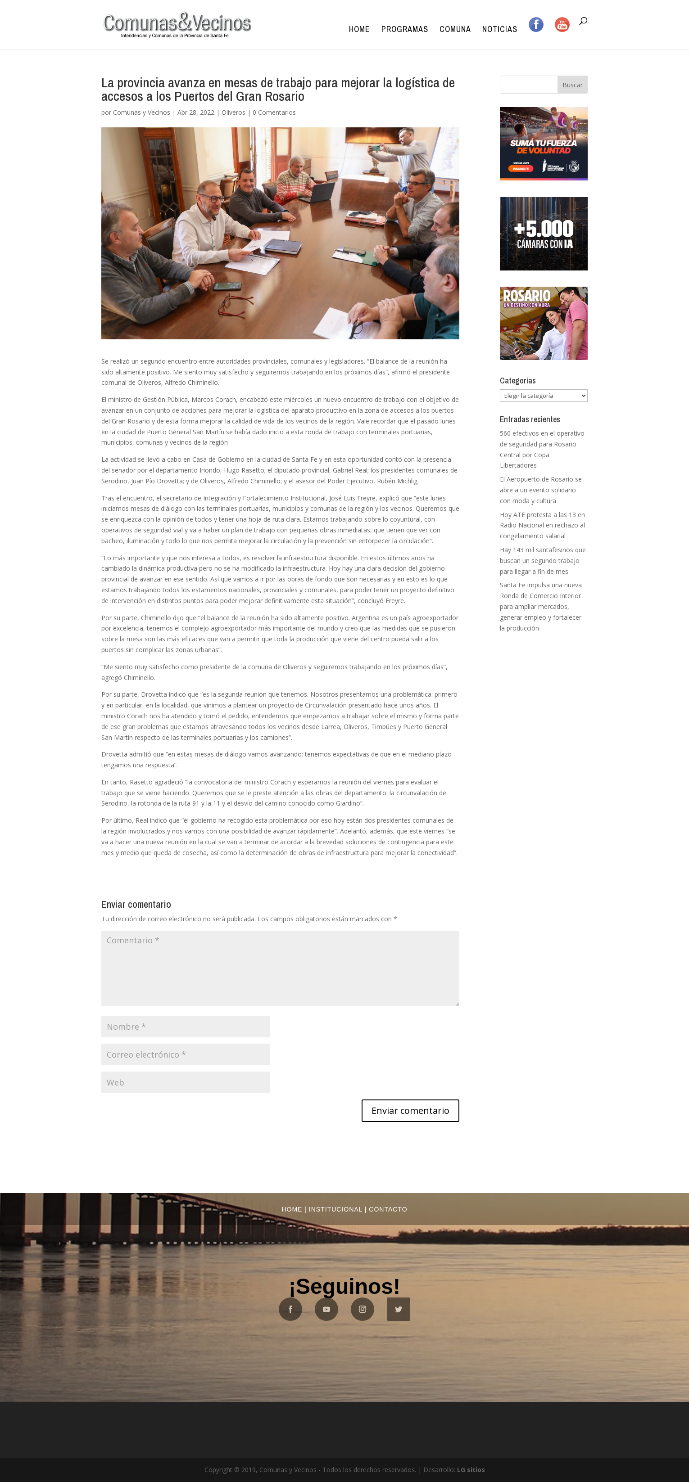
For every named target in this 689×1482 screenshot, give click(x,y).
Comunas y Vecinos (141, 112)
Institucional (336, 1209)
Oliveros (233, 112)
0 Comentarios (274, 112)
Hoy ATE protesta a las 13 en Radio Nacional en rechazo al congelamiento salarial (542, 525)
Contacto (388, 1209)
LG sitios (471, 1469)
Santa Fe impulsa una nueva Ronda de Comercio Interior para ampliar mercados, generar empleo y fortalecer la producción (541, 606)
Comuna (455, 30)
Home (359, 30)
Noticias (499, 30)
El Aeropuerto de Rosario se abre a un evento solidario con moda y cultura (541, 490)
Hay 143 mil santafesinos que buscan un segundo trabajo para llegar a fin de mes (543, 560)
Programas (404, 30)
